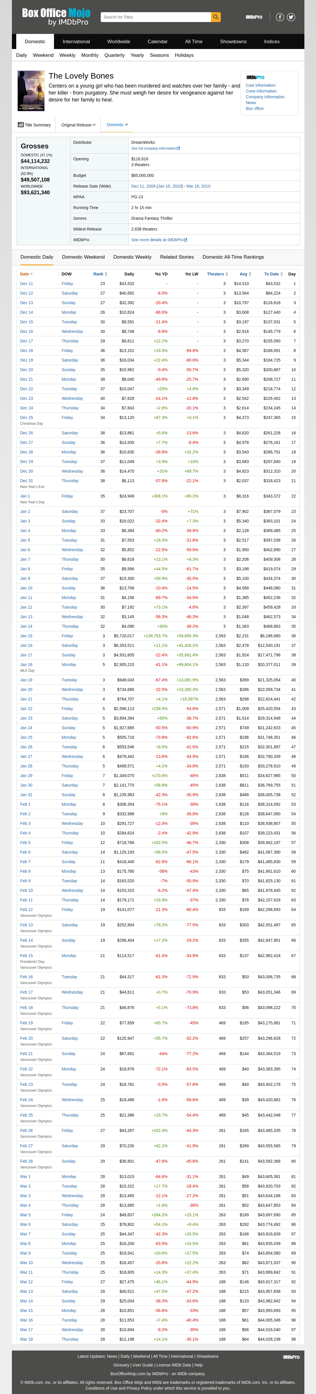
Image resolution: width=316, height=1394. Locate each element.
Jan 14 (26, 626)
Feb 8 (25, 871)
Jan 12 (26, 607)
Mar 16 (26, 1320)
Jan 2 (25, 511)
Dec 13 (26, 302)
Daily (21, 55)
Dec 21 (26, 379)
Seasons (159, 55)
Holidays (184, 55)
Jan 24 (26, 727)
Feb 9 (25, 880)
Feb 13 (26, 925)
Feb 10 (26, 890)
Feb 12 (26, 909)
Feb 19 (26, 1023)
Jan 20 (26, 689)
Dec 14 (26, 312)
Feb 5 (25, 842)
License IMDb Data (173, 1365)
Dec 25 (26, 417)
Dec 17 (26, 341)
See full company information (156, 148)
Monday (69, 312)
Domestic (35, 41)
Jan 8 (25, 569)
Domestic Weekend (83, 257)
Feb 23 (26, 1084)
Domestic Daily (37, 257)
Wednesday (72, 331)
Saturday (70, 293)
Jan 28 (26, 766)
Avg (243, 274)
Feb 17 (26, 992)
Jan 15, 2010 (169, 186)
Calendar (158, 41)
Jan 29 (26, 775)
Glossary (121, 1365)
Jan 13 (26, 616)
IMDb (182, 1373)
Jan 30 (26, 785)
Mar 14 (26, 1301)
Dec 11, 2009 (143, 186)
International (76, 41)
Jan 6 (25, 549)
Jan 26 (26, 747)
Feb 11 (26, 900)
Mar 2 (25, 1186)
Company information (265, 97)
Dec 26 (26, 433)
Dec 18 (26, 350)
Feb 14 (26, 940)
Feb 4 (25, 833)
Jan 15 (26, 636)
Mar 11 (26, 1272)
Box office (255, 108)
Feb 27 (26, 1145)
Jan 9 (25, 578)
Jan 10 (26, 588)
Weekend (43, 55)
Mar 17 (26, 1329)
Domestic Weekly (132, 257)
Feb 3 (25, 823)
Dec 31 (26, 480)
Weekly (67, 55)
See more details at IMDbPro (159, 239)
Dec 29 (26, 461)
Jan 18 (26, 664)
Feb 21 (26, 1053)
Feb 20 (26, 1038)
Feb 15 (26, 955)
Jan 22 (26, 708)
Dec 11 (26, 283)
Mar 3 (25, 1195)
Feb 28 (26, 1161)
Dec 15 (26, 322)
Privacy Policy (139, 1388)
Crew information (261, 91)
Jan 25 (26, 737)
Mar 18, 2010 (198, 186)
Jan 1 (25, 496)
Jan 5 (25, 540)
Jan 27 (26, 756)
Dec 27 (26, 442)
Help (198, 1365)
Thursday (70, 341)
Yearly (137, 55)
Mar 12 (26, 1281)
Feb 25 (26, 1115)
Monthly (90, 55)
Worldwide (118, 41)
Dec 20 (26, 369)
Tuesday (69, 322)
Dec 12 (26, 293)
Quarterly (114, 55)
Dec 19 (26, 360)
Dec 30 (26, 471)
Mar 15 (26, 1310)
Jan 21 (26, 699)
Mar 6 (25, 1224)
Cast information (261, 85)
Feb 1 (25, 804)
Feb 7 (25, 861)
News (251, 102)
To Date (271, 274)
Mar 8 (25, 1243)
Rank (98, 274)
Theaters (215, 274)
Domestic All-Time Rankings (233, 257)
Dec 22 (26, 388)
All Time (194, 41)
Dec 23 (26, 398)
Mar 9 (25, 1253)
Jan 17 (26, 655)
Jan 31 (26, 794)
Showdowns (233, 41)
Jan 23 (26, 718)
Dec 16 (26, 331)
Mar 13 (26, 1291)
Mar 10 (26, 1262)
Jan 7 (25, 559)
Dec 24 (26, 408)
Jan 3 (25, 521)
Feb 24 (26, 1099)
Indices (272, 41)
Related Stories (177, 257)
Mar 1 (25, 1176)
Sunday (68, 302)
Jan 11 (26, 597)
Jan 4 (25, 530)
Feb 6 (25, 852)
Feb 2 (25, 814)
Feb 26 (26, 1130)
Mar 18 (26, 1339)
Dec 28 (26, 452)
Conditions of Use (102, 1388)
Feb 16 (26, 976)
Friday (67, 283)
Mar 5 (25, 1215)
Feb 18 (26, 1007)
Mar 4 (25, 1205)
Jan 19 (26, 680)
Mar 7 (25, 1234)
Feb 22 (26, 1069)
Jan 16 (26, 645)
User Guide (143, 1365)
